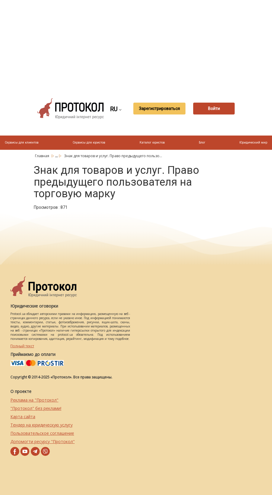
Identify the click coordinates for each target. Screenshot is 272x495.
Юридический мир (253, 142)
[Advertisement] (150, 44)
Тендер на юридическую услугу (41, 425)
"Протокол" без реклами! (35, 408)
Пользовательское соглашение (42, 433)
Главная (42, 155)
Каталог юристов (152, 142)
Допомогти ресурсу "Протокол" (42, 441)
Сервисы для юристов (89, 142)
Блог (202, 142)
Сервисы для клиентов (22, 142)
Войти (214, 108)
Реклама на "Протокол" (34, 400)
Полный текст (22, 345)
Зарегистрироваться (159, 108)
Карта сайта (22, 416)
